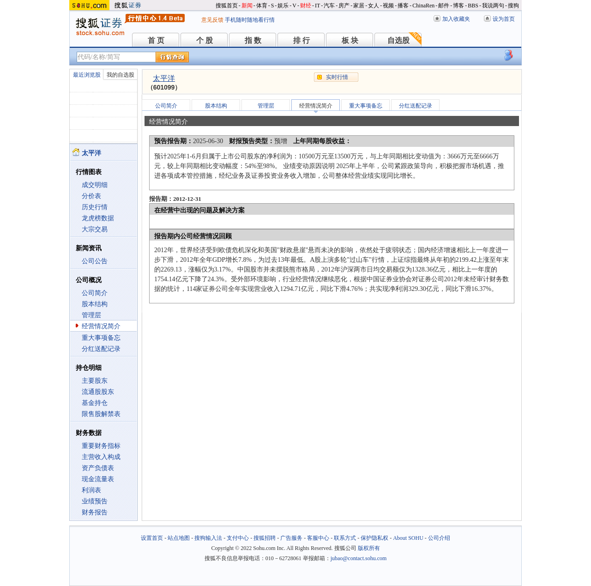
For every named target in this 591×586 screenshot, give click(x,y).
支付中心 (238, 538)
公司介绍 (439, 538)
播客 (403, 5)
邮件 (443, 5)
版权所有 (369, 548)
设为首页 (504, 19)
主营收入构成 (101, 456)
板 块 (350, 40)
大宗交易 (95, 229)
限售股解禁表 (101, 414)
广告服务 (291, 538)
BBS (473, 5)
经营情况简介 (101, 326)
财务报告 (95, 512)
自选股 (398, 40)
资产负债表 (98, 468)
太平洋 (164, 78)
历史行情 (95, 207)
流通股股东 (98, 391)
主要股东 (95, 380)
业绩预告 (95, 501)
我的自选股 (120, 75)
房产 (344, 5)
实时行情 (337, 77)
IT (317, 5)
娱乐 (283, 5)
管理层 (91, 315)
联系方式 (345, 538)
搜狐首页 (227, 5)
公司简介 (95, 293)
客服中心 (318, 538)
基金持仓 (95, 402)
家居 (358, 5)
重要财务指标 (101, 445)
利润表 (91, 490)
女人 (373, 5)
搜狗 (513, 5)
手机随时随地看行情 (250, 20)
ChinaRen (423, 5)
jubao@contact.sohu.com (359, 558)
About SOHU (408, 538)
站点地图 (179, 538)
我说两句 (493, 5)
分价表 (91, 196)
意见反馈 (212, 20)
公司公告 (95, 261)
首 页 (156, 40)
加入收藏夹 (456, 19)
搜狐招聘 (264, 538)
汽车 (329, 5)
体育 (261, 5)
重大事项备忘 (101, 337)
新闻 (247, 5)
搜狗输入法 (208, 538)
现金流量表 (98, 479)
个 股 (204, 40)
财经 (305, 5)
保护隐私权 (374, 538)
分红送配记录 (101, 348)
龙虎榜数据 (98, 218)
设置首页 (152, 538)
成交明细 (95, 184)
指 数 (253, 40)
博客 (458, 5)
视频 (388, 5)
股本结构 (95, 304)
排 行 (301, 40)
